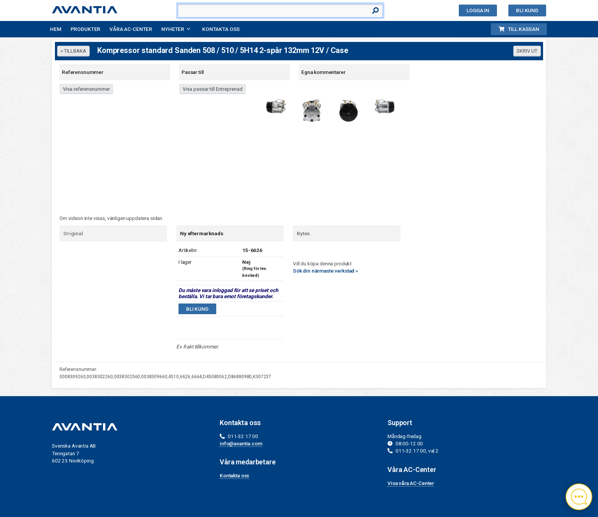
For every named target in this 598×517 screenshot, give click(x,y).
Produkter (86, 29)
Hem (55, 29)
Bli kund (527, 10)
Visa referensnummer (86, 89)
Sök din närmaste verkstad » (325, 271)
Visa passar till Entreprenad (213, 89)
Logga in (477, 10)
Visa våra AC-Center (410, 483)
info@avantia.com (241, 443)
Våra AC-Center (130, 29)
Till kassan (518, 29)
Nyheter (172, 29)
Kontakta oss (221, 29)
